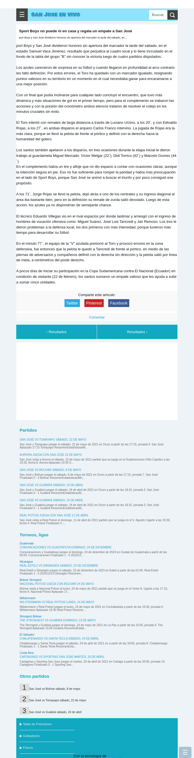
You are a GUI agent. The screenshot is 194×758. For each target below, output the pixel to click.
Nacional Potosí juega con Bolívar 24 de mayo (57, 583)
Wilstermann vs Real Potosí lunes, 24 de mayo (57, 602)
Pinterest (94, 303)
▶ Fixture (26, 747)
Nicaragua (26, 561)
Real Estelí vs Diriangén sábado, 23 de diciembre (59, 565)
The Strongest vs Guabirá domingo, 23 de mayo (58, 620)
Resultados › (137, 332)
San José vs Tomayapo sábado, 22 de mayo (53, 439)
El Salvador (27, 634)
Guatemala (27, 543)
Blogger (113, 756)
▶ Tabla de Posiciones (36, 724)
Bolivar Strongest (30, 579)
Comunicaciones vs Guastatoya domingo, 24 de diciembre (66, 547)
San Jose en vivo (55, 15)
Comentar (97, 317)
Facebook (119, 303)
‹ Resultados (57, 332)
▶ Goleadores (30, 736)
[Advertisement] (97, 380)
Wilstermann (28, 598)
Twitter (72, 303)
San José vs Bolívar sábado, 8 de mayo (50, 469)
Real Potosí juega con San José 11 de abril (54, 515)
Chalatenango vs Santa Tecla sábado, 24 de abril (59, 638)
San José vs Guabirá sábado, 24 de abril (52, 485)
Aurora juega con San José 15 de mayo (51, 454)
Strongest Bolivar (30, 616)
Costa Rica (27, 652)
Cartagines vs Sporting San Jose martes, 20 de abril (62, 656)
